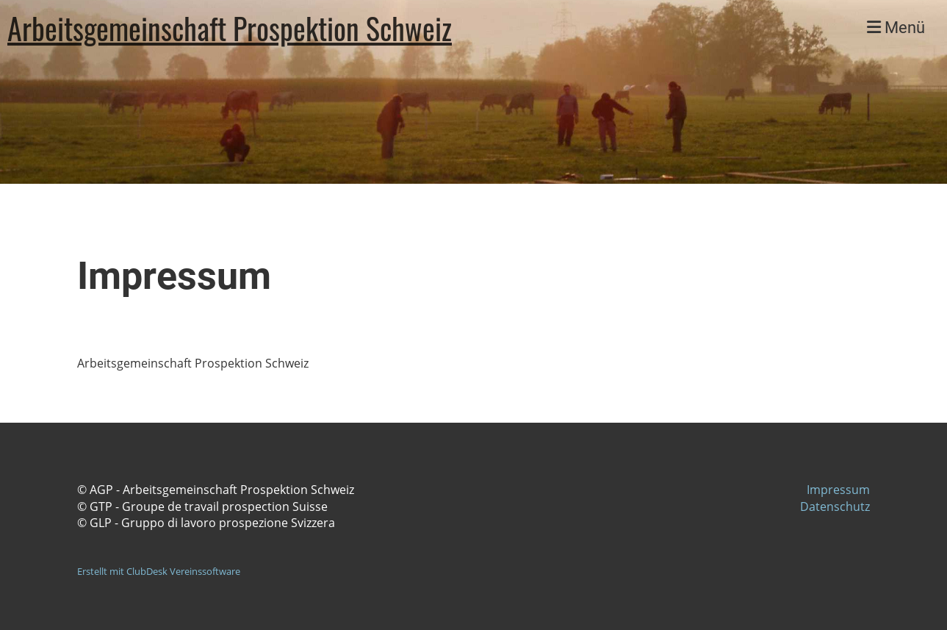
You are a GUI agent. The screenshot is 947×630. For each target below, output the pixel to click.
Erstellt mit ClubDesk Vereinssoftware (158, 571)
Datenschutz (835, 506)
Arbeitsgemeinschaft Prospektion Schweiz (229, 28)
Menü (896, 27)
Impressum (838, 490)
